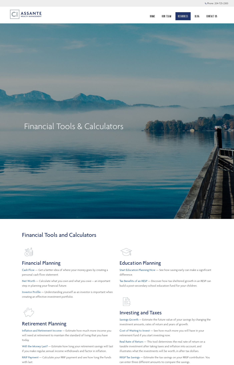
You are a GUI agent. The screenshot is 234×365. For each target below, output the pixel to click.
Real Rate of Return (131, 341)
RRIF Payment (30, 357)
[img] (117, 109)
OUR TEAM (166, 16)
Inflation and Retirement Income (42, 330)
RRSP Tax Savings (130, 357)
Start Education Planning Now (137, 270)
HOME (152, 16)
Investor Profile (31, 292)
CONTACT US (211, 16)
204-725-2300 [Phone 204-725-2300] (221, 3)
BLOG (197, 16)
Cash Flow (28, 270)
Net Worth (29, 281)
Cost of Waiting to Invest (135, 330)
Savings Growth (129, 319)
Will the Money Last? (35, 346)
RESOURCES (183, 16)
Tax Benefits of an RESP (133, 281)
